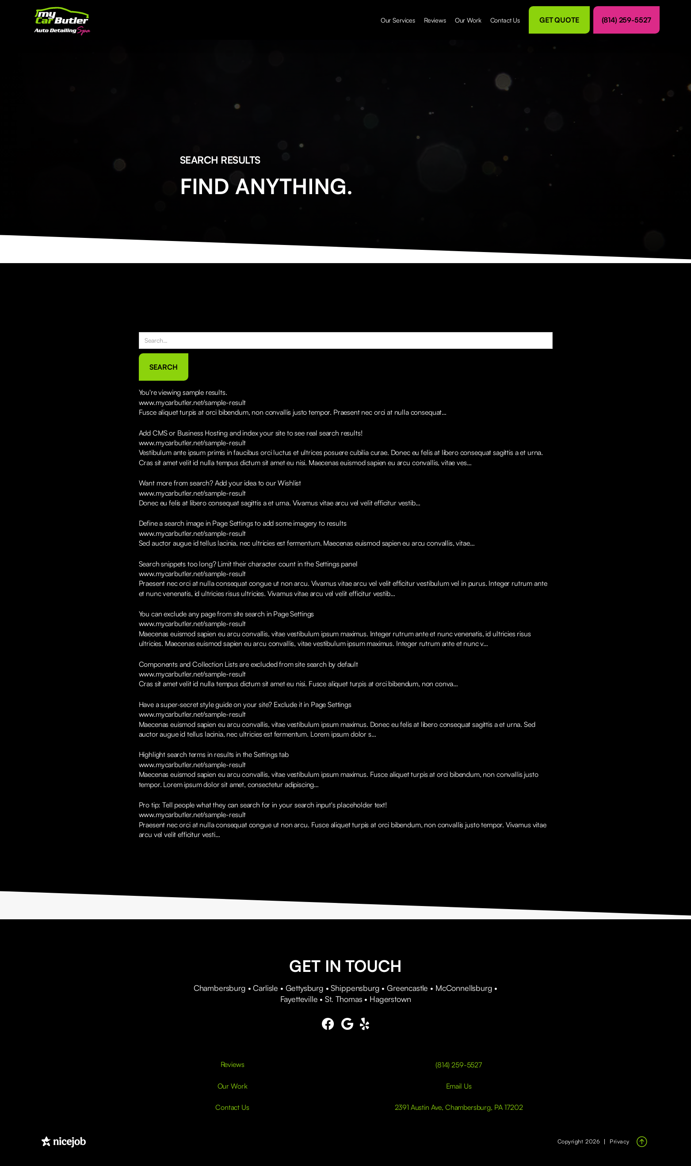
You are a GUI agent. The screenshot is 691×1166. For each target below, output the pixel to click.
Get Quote (559, 19)
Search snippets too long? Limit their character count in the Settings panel (248, 563)
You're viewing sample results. (183, 392)
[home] (66, 20)
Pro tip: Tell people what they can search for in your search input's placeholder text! (263, 804)
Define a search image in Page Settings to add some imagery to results (243, 523)
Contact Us (505, 20)
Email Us (459, 1086)
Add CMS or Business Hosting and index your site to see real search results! (251, 432)
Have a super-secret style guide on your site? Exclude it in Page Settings (245, 704)
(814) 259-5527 (626, 19)
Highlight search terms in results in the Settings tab (214, 754)
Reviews (435, 20)
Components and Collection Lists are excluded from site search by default (248, 664)
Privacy (620, 1141)
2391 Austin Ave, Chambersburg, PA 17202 (459, 1107)
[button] (398, 19)
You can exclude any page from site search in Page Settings (226, 613)
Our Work (468, 20)
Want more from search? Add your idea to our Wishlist (220, 482)
